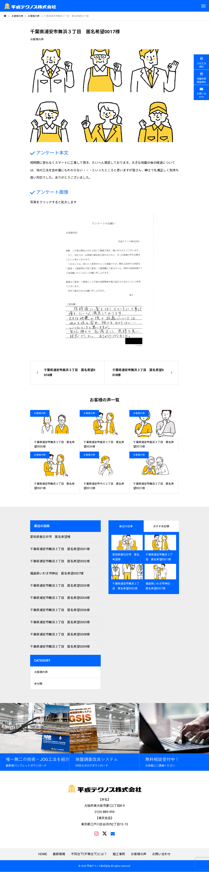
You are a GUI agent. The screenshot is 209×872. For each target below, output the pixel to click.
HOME (42, 854)
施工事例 (119, 854)
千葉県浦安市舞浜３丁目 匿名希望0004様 (60, 598)
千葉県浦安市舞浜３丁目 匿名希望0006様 (60, 610)
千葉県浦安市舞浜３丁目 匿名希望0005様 (60, 622)
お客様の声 (37, 39)
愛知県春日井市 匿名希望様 (50, 537)
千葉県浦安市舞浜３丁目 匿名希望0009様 (60, 646)
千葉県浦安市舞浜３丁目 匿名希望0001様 (60, 549)
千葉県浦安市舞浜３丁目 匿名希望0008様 (60, 634)
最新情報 (59, 854)
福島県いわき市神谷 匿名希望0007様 (57, 573)
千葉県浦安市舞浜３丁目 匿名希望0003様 (60, 585)
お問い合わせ (161, 854)
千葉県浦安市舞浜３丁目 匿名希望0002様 (60, 561)
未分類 (38, 683)
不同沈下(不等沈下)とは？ (89, 854)
